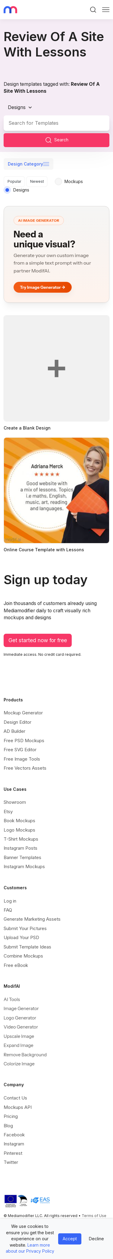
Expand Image (18, 1045)
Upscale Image (19, 1036)
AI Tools (12, 999)
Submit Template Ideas (27, 947)
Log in (10, 901)
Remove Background (25, 1055)
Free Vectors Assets (25, 768)
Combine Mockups (23, 956)
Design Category (25, 163)
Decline (96, 1238)
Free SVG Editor (20, 749)
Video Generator (21, 1027)
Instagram (14, 1144)
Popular (14, 181)
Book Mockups (19, 820)
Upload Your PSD (21, 937)
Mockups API (18, 1107)
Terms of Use (94, 1215)
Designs (17, 107)
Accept (70, 1238)
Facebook (14, 1135)
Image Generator (21, 1008)
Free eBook (16, 965)
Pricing (11, 1116)
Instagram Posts (20, 848)
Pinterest (13, 1153)
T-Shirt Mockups (21, 839)
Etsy (8, 811)
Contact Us (15, 1098)
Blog (8, 1126)
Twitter (11, 1162)
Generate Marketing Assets (32, 919)
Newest (37, 181)
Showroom (15, 802)
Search (56, 140)
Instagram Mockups (24, 866)
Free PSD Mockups (24, 740)
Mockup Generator (23, 713)
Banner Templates (22, 857)
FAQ (8, 910)
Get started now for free (37, 640)
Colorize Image (19, 1064)
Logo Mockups (19, 830)
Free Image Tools (22, 759)
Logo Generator (20, 1018)
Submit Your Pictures (25, 928)
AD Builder (14, 731)
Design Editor (17, 722)
